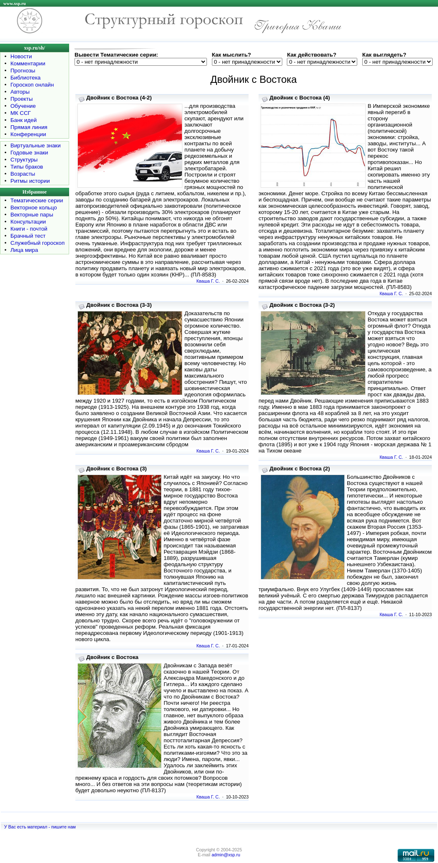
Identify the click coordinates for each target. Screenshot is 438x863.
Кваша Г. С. (208, 281)
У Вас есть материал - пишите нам (40, 826)
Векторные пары (31, 214)
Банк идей (23, 120)
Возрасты (22, 174)
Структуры (23, 160)
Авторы (20, 92)
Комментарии (27, 63)
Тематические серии (36, 200)
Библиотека (25, 78)
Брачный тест (27, 236)
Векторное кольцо (33, 207)
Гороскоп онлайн (32, 85)
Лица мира (24, 250)
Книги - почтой (28, 229)
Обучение (23, 106)
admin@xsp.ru (226, 854)
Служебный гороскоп (37, 243)
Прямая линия (28, 127)
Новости (21, 56)
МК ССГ (20, 113)
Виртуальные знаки (35, 145)
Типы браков (26, 167)
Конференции (28, 134)
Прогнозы (22, 70)
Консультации (28, 222)
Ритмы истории (30, 181)
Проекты (21, 99)
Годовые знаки (29, 152)
